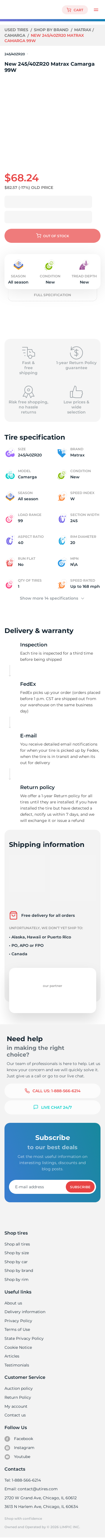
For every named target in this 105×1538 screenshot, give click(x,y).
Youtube (17, 1457)
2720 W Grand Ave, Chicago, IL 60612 (40, 1497)
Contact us (14, 1415)
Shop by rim (16, 1279)
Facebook (18, 1439)
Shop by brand (52, 29)
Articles (11, 1356)
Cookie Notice (18, 1347)
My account (15, 1406)
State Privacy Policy (23, 1338)
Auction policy (18, 1388)
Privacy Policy (17, 1320)
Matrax (83, 29)
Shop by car (15, 1261)
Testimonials (16, 1365)
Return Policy (17, 1397)
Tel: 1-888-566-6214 (22, 1480)
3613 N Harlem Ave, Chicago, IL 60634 (40, 1506)
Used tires (17, 29)
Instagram (19, 1448)
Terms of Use (17, 1329)
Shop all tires (17, 1244)
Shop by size (16, 1252)
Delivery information (24, 1311)
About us (13, 1303)
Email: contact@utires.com (30, 1488)
